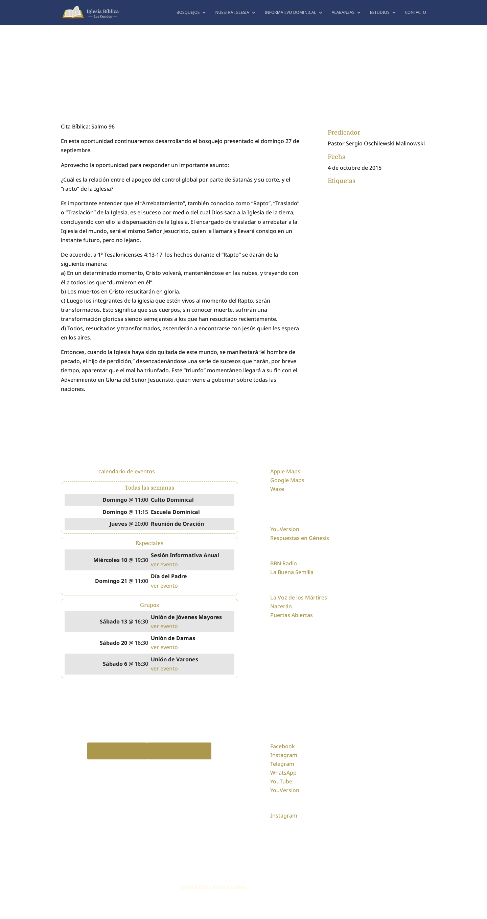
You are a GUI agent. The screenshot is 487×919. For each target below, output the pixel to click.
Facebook (282, 746)
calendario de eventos (126, 471)
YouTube (281, 781)
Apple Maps (285, 471)
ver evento (164, 564)
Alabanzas (343, 12)
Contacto (415, 12)
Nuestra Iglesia (232, 12)
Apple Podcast (117, 750)
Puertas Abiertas (291, 615)
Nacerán (281, 606)
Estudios (380, 12)
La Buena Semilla (292, 572)
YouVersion (284, 529)
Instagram (283, 755)
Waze (277, 489)
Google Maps (287, 480)
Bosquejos (188, 12)
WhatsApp (283, 772)
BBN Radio (283, 563)
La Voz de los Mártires (298, 597)
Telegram (282, 764)
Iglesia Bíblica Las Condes (213, 887)
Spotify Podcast (179, 750)
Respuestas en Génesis (299, 538)
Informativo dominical (290, 12)
